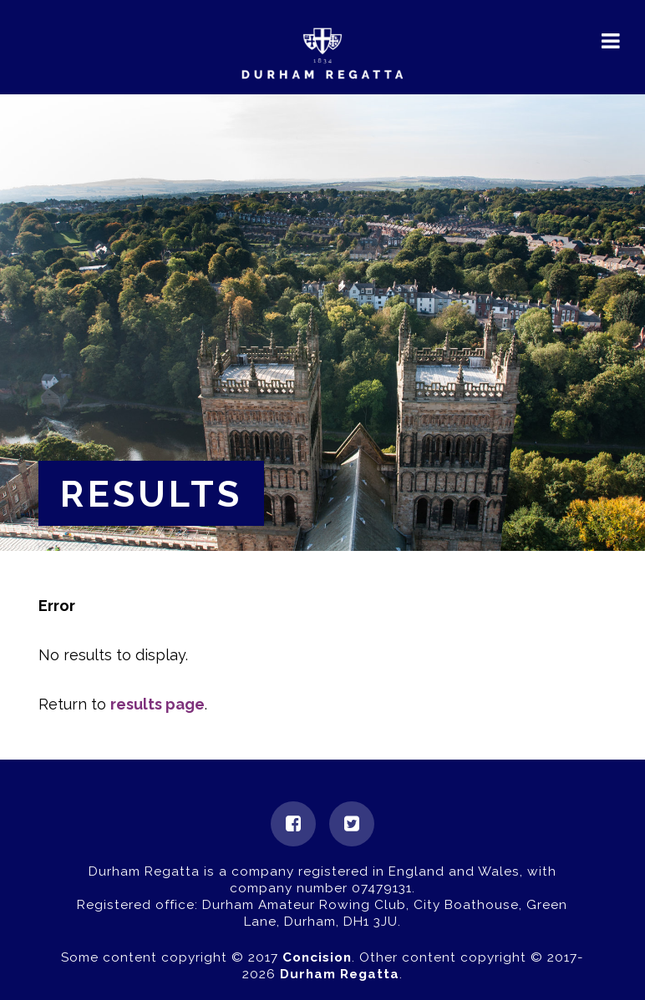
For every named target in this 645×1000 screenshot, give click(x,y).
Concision (317, 957)
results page (157, 704)
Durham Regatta (339, 974)
